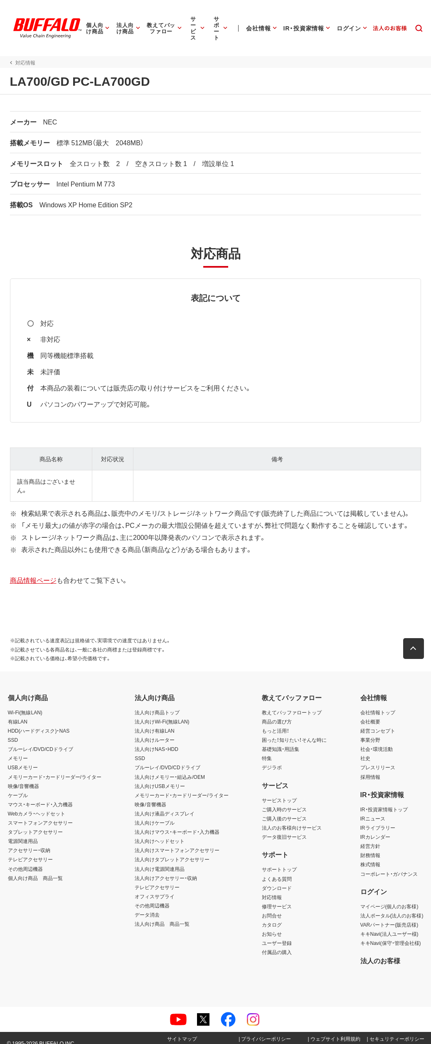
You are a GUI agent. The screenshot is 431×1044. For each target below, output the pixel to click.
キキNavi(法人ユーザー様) (389, 925)
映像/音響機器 (23, 777)
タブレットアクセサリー (35, 823)
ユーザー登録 (277, 934)
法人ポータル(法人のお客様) (392, 906)
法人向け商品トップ (157, 703)
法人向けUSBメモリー (160, 777)
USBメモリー (23, 758)
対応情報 (272, 888)
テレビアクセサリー (30, 850)
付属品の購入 (277, 943)
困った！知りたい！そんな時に (294, 731)
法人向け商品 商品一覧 (162, 915)
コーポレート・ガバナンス (389, 865)
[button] (415, 639)
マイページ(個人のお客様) (389, 897)
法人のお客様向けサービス (292, 819)
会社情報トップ (377, 703)
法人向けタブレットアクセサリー (172, 850)
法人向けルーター (155, 731)
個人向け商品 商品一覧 (35, 869)
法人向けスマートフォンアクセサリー (177, 841)
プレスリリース (377, 758)
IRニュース (372, 809)
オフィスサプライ (155, 887)
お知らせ (272, 925)
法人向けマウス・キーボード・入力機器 (177, 823)
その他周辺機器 (25, 860)
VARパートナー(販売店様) (389, 916)
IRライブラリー (377, 819)
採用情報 (370, 768)
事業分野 (370, 731)
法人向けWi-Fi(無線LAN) (162, 712)
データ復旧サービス (284, 828)
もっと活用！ (275, 722)
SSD (13, 731)
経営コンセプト (377, 722)
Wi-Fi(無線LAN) (25, 703)
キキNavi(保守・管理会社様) (390, 934)
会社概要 (370, 712)
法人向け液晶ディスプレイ (165, 804)
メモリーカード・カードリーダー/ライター (54, 768)
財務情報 (370, 846)
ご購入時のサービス (284, 800)
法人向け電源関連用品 (160, 860)
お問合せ (272, 906)
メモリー (18, 749)
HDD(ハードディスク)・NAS (39, 722)
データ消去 (147, 906)
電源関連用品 (23, 832)
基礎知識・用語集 (280, 740)
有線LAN (17, 712)
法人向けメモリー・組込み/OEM (170, 768)
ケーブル (18, 786)
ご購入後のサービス (284, 809)
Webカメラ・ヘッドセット (36, 804)
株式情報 (370, 855)
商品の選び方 (277, 712)
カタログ (272, 916)
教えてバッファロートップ (292, 703)
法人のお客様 (380, 952)
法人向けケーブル (155, 814)
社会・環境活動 (376, 740)
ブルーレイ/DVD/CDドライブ (40, 740)
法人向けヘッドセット (160, 832)
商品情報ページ (31, 571)
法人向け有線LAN (154, 722)
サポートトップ (279, 860)
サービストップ (279, 791)
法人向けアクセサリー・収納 (166, 869)
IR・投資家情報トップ (384, 800)
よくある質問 (277, 870)
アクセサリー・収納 (29, 841)
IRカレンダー (375, 828)
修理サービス (277, 897)
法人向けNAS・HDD (156, 740)
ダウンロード (277, 879)
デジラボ (272, 758)
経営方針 (370, 837)
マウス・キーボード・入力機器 (40, 795)
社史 (365, 749)
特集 (267, 749)
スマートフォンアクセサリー (40, 814)
